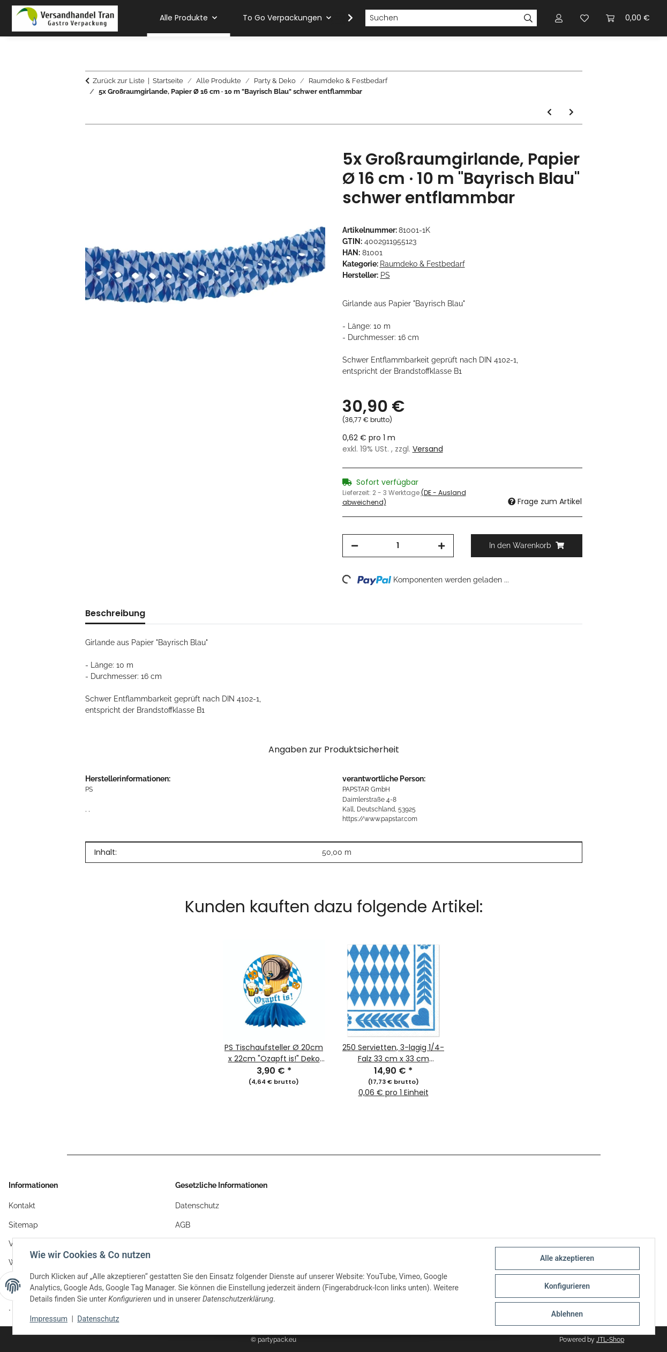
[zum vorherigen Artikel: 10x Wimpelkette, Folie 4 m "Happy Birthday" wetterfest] (549, 112)
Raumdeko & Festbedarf (422, 264)
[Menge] (398, 546)
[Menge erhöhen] (441, 546)
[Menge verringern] (354, 546)
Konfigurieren (567, 1286)
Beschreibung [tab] (115, 613)
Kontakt (22, 1205)
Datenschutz (98, 1318)
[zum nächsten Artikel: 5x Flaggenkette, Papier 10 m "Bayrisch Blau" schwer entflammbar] (571, 112)
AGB (182, 1225)
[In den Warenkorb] (93, 144)
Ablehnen (567, 1314)
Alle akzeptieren (567, 1258)
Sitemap (23, 1225)
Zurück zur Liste (119, 81)
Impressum (49, 1318)
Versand (428, 449)
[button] (343, 18)
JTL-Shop (610, 1339)
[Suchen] (442, 18)
